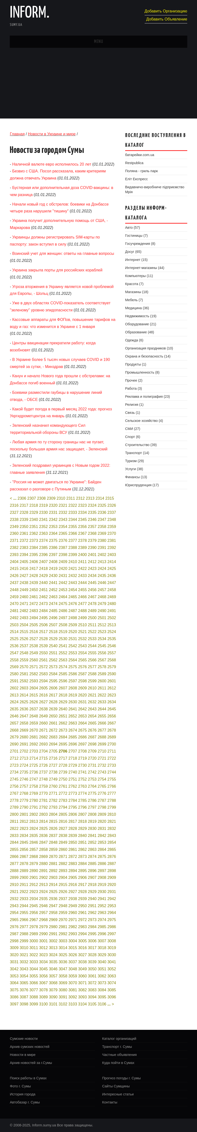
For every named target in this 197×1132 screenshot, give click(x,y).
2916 (72, 885)
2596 (63, 681)
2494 (33, 618)
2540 (53, 646)
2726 (43, 765)
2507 (53, 625)
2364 (53, 533)
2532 (82, 639)
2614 (24, 695)
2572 (43, 667)
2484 (43, 611)
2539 (43, 646)
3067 (43, 983)
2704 (43, 751)
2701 (14, 751)
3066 (33, 983)
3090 (53, 997)
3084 (102, 990)
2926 (63, 892)
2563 (63, 660)
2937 (63, 899)
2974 (102, 920)
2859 (53, 849)
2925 (53, 892)
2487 (72, 611)
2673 (63, 730)
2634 (111, 702)
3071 (82, 983)
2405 (24, 562)
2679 (14, 737)
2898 (111, 871)
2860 (63, 849)
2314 (99, 498)
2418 (43, 568)
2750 (63, 779)
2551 (53, 653)
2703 (33, 751)
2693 (43, 744)
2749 (53, 779)
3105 (92, 1004)
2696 (72, 744)
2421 (72, 568)
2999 (24, 941)
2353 (53, 527)
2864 (102, 849)
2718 (72, 758)
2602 (14, 688)
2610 (92, 688)
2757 (24, 786)
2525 (14, 639)
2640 (63, 709)
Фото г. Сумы (20, 1086)
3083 (92, 990)
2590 (111, 674)
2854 (111, 842)
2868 (33, 856)
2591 (14, 681)
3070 (72, 983)
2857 (33, 849)
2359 (111, 527)
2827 (63, 828)
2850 (72, 842)
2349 (14, 527)
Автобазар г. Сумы (25, 1102)
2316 (14, 505)
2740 (72, 772)
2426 (14, 576)
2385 (43, 548)
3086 (14, 997)
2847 (43, 842)
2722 (111, 758)
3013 (53, 948)
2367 (82, 533)
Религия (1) (134, 405)
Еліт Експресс (136, 179)
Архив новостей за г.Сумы (31, 1063)
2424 (102, 568)
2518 (53, 632)
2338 (14, 519)
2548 (24, 653)
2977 (24, 927)
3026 (72, 955)
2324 (92, 505)
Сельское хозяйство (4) (144, 421)
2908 (102, 877)
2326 (111, 505)
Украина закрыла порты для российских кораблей (57, 270)
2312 (80, 498)
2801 (24, 814)
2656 (111, 716)
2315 (109, 498)
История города (22, 1094)
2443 (72, 583)
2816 (63, 821)
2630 (72, 702)
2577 (92, 667)
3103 (72, 1004)
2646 (14, 716)
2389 (82, 548)
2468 (102, 597)
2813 (33, 821)
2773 (72, 793)
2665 (92, 723)
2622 (102, 695)
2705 (53, 751)
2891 (43, 871)
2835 (33, 836)
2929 (92, 892)
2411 (82, 562)
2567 (102, 660)
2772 (63, 793)
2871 (63, 856)
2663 (72, 723)
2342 (53, 519)
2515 (24, 632)
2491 (111, 611)
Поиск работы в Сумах (28, 1078)
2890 (33, 871)
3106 (102, 1004)
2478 (92, 604)
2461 (33, 597)
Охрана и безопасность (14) (147, 356)
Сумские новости (24, 1039)
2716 (53, 758)
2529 (53, 639)
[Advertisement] (98, 84)
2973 (92, 920)
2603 (24, 688)
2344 (72, 519)
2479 (102, 604)
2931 (111, 892)
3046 (53, 969)
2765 (102, 786)
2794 (63, 807)
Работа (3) (133, 388)
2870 (53, 856)
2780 (33, 800)
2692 (33, 744)
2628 (53, 702)
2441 (53, 583)
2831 (102, 828)
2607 (63, 688)
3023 (43, 955)
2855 (14, 849)
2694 (53, 744)
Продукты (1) (135, 364)
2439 (33, 583)
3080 (63, 990)
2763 (82, 786)
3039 (92, 962)
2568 (111, 660)
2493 (24, 618)
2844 (14, 842)
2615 (33, 695)
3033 (33, 962)
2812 (24, 821)
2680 (24, 737)
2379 (92, 540)
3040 (102, 962)
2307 (31, 498)
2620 (82, 695)
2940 (92, 899)
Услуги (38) (134, 469)
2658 (24, 723)
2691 (24, 744)
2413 (102, 562)
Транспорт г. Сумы (117, 1047)
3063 (111, 976)
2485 (53, 611)
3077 (33, 990)
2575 (72, 667)
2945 (33, 906)
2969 (53, 920)
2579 (111, 667)
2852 (92, 842)
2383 (24, 548)
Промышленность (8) (142, 372)
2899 (14, 877)
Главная (17, 134)
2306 (22, 498)
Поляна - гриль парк (141, 171)
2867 (24, 856)
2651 (63, 716)
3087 (24, 997)
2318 (33, 505)
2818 (82, 821)
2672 (53, 730)
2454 (72, 590)
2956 (33, 913)
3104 (82, 1004)
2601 (111, 681)
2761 (63, 786)
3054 (24, 976)
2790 (24, 807)
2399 (72, 555)
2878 (24, 864)
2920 (111, 885)
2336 (102, 512)
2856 (24, 849)
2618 (63, 695)
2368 (92, 533)
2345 (82, 519)
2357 (92, 527)
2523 (102, 632)
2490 (102, 611)
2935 (43, 899)
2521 (82, 632)
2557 (111, 653)
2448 (14, 590)
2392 (111, 548)
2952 (102, 906)
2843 (111, 836)
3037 (72, 962)
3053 (14, 976)
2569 (14, 667)
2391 (102, 548)
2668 (14, 730)
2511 (92, 625)
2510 (82, 625)
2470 (14, 604)
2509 (72, 625)
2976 (14, 927)
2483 (33, 611)
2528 (43, 639)
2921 (14, 892)
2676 (92, 730)
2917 (82, 885)
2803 (43, 814)
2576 (82, 667)
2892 (53, 871)
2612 (111, 688)
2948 (63, 906)
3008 (111, 941)
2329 (33, 512)
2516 (33, 632)
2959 (63, 913)
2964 (111, 913)
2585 (63, 674)
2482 (24, 611)
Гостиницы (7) (136, 236)
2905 (72, 877)
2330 (43, 512)
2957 (43, 913)
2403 (111, 555)
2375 (53, 540)
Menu (98, 42)
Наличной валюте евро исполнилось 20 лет (51, 164)
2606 (53, 688)
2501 (102, 618)
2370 (111, 533)
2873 (82, 856)
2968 (43, 920)
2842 (102, 836)
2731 (92, 765)
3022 (33, 955)
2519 (63, 632)
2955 (24, 913)
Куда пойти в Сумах (118, 1063)
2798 (102, 807)
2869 (43, 856)
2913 (43, 885)
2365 (63, 533)
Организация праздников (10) (149, 348)
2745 (14, 779)
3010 (24, 948)
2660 (43, 723)
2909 (111, 877)
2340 (33, 519)
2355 (72, 527)
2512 (102, 625)
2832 (111, 828)
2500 (92, 618)
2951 (92, 906)
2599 (92, 681)
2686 (82, 737)
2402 (102, 555)
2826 (53, 828)
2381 (111, 540)
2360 (14, 533)
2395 (33, 555)
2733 (111, 765)
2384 (33, 548)
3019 (111, 948)
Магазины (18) (136, 292)
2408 (53, 562)
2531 (72, 639)
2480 (111, 604)
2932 (14, 899)
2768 (24, 793)
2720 (92, 758)
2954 (14, 913)
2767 (14, 793)
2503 (14, 625)
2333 (72, 512)
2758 (33, 786)
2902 (43, 877)
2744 (111, 772)
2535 (111, 639)
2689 (111, 737)
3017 (92, 948)
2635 (14, 709)
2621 (92, 695)
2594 (43, 681)
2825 (43, 828)
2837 (53, 836)
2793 (53, 807)
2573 (53, 667)
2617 (53, 695)
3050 (92, 969)
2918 (92, 885)
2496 (53, 618)
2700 (111, 744)
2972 (82, 920)
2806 (72, 814)
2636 (24, 709)
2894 (72, 871)
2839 (72, 836)
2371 (14, 540)
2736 (33, 772)
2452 (53, 590)
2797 (92, 807)
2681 (33, 737)
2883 (72, 864)
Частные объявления (119, 1055)
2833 (14, 836)
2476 (72, 604)
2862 (82, 849)
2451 (43, 590)
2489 (92, 611)
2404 (14, 562)
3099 (33, 1004)
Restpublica (134, 163)
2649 (43, 716)
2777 (111, 793)
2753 (92, 779)
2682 (43, 737)
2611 (102, 688)
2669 (24, 730)
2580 (14, 674)
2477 (82, 604)
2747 (33, 779)
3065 (24, 983)
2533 (92, 639)
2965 (14, 920)
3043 (24, 969)
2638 (43, 709)
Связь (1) (132, 413)
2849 (63, 842)
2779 (24, 800)
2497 (63, 618)
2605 (43, 688)
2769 (33, 793)
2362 (33, 533)
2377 (72, 540)
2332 (63, 512)
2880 (43, 864)
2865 (111, 849)
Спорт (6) (132, 437)
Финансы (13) (136, 477)
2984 (92, 927)
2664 (82, 723)
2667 (111, 723)
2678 (111, 730)
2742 (92, 772)
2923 (33, 892)
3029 (102, 955)
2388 (72, 548)
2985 (102, 927)
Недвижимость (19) (141, 316)
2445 (92, 583)
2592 (24, 681)
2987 (14, 934)
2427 (24, 576)
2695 (63, 744)
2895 (82, 871)
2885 (92, 864)
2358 (102, 527)
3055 (33, 976)
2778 (14, 800)
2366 (72, 533)
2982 (72, 927)
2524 (111, 632)
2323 (82, 505)
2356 (82, 527)
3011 (33, 948)
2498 (72, 618)
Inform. (29, 13)
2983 (82, 927)
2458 (111, 590)
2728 (63, 765)
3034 (43, 962)
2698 (92, 744)
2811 (14, 821)
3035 (53, 962)
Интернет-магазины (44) (144, 268)
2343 (63, 519)
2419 (53, 568)
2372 (24, 540)
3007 (102, 941)
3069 (63, 983)
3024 (53, 955)
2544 (92, 646)
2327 (14, 512)
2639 (53, 709)
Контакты (109, 1102)
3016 (82, 948)
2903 (53, 877)
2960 (72, 913)
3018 (102, 948)
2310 (60, 498)
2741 (82, 772)
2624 (14, 702)
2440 (43, 583)
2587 (82, 674)
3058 (63, 976)
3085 (111, 990)
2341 (43, 519)
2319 (43, 505)
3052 (111, 969)
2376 (63, 540)
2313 (90, 498)
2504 (24, 625)
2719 (82, 758)
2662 (63, 723)
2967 (33, 920)
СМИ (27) (132, 429)
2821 (111, 821)
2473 (43, 604)
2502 (111, 618)
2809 (102, 814)
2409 (63, 562)
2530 (63, 639)
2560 (33, 660)
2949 (72, 906)
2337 (111, 512)
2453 (63, 590)
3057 (53, 976)
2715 (43, 758)
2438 (24, 583)
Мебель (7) (134, 300)
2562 (53, 660)
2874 (92, 856)
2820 (102, 821)
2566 (92, 660)
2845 (24, 842)
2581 (24, 674)
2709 (92, 751)
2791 (33, 807)
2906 (82, 877)
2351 (33, 527)
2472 (33, 604)
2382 (14, 548)
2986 (111, 927)
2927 (72, 892)
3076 (24, 990)
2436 (111, 576)
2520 (72, 632)
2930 (102, 892)
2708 (82, 751)
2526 (24, 639)
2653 (82, 716)
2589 (102, 674)
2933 (24, 899)
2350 (24, 527)
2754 (102, 779)
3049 (82, 969)
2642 (82, 709)
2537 (24, 646)
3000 (33, 941)
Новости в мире (22, 1055)
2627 (43, 702)
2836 (43, 836)
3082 (82, 990)
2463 (53, 597)
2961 (82, 913)
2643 (92, 709)
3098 (24, 1004)
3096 (111, 997)
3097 (14, 1004)
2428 (33, 576)
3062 (102, 976)
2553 (72, 653)
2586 (72, 674)
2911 (24, 885)
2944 (24, 906)
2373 (33, 540)
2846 (33, 842)
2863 (92, 849)
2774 (82, 793)
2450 (33, 590)
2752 (82, 779)
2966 (24, 920)
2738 (53, 772)
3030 (111, 955)
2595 (53, 681)
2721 (102, 758)
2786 (92, 800)
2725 (33, 765)
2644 (102, 709)
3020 (14, 955)
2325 (102, 505)
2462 (43, 597)
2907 (92, 877)
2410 (72, 562)
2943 (14, 906)
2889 (24, 871)
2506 (43, 625)
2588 (92, 674)
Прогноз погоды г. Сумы (121, 1078)
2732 (102, 765)
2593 (33, 681)
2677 (102, 730)
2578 (102, 667)
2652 (72, 716)
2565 (82, 660)
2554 (82, 653)
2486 (63, 611)
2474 (53, 604)
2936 (53, 899)
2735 (24, 772)
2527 (33, 639)
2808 (92, 814)
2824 (33, 828)
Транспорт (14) (137, 453)
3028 (92, 955)
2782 (53, 800)
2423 (92, 568)
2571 (33, 667)
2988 (24, 934)
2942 (111, 899)
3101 (53, 1004)
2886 (102, 864)
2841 (92, 836)
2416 (24, 568)
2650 (53, 716)
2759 (43, 786)
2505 (33, 625)
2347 (102, 519)
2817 (72, 821)
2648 (33, 716)
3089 (43, 997)
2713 (24, 758)
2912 (33, 885)
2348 (111, 519)
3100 (43, 1004)
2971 (72, 920)
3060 (82, 976)
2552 (63, 653)
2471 (24, 604)
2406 (33, 562)
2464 (63, 597)
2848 (53, 842)
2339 (24, 519)
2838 (63, 836)
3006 (92, 941)
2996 (102, 934)
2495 (43, 618)
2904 (63, 877)
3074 (111, 983)
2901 (33, 877)
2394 (24, 555)
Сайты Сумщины (116, 1086)
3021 (24, 955)
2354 (63, 527)
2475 (63, 604)
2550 (43, 653)
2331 (53, 512)
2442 (63, 583)
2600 (102, 681)
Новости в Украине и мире (52, 134)
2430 (53, 576)
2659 (33, 723)
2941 (102, 899)
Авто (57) (132, 227)
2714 (33, 758)
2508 (63, 625)
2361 (24, 533)
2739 (63, 772)
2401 (92, 555)
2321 (63, 505)
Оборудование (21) (140, 324)
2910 (14, 885)
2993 (72, 934)
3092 (72, 997)
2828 (72, 828)
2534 (102, 639)
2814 (43, 821)
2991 (53, 934)
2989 (33, 934)
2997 (111, 934)
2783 (63, 800)
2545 (102, 646)
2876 (111, 856)
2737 (43, 772)
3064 (14, 983)
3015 (72, 948)
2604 (33, 688)
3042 (14, 969)
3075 (14, 990)
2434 (92, 576)
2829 (82, 828)
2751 (72, 779)
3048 (72, 969)
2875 (102, 856)
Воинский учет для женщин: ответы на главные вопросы (63, 253)
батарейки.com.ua (139, 155)
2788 (111, 800)
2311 (70, 498)
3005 (82, 941)
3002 (53, 941)
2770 (43, 793)
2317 (24, 505)
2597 (72, 681)
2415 (14, 568)
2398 (63, 555)
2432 (72, 576)
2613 (14, 695)
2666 (102, 723)
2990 (43, 934)
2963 (102, 913)
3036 (63, 962)
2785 (82, 800)
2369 (102, 533)
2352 (43, 527)
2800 (14, 814)
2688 (102, 737)
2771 (53, 793)
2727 (53, 765)
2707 (72, 751)
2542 (72, 646)
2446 (102, 583)
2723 (14, 765)
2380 (102, 540)
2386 (53, 548)
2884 (82, 864)
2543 (82, 646)
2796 (82, 807)
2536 (14, 646)
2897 (102, 871)
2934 (33, 899)
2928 (82, 892)
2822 (14, 828)
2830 (92, 828)
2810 (111, 814)
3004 (72, 941)
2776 (102, 793)
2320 (53, 505)
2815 (53, 821)
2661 (53, 723)
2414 (111, 562)
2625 (24, 702)
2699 (102, 744)
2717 (63, 758)
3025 (63, 955)
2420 (63, 568)
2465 (72, 597)
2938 (72, 899)
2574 (63, 667)
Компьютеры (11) (139, 276)
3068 (53, 983)
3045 (43, 969)
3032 (24, 962)
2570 (24, 667)
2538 (33, 646)
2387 (63, 548)
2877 (14, 864)
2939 (82, 899)
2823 (24, 828)
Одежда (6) (134, 340)
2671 (43, 730)
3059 (72, 976)
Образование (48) (139, 332)
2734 (14, 772)
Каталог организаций (119, 1039)
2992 (63, 934)
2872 (72, 856)
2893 (63, 871)
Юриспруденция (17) (142, 485)
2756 (14, 786)
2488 (82, 611)
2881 (53, 864)
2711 (111, 751)
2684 (63, 737)
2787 (102, 800)
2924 (43, 892)
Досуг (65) (133, 252)
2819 (92, 821)
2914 (53, 885)
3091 (63, 997)
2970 (63, 920)
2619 (72, 695)
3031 (14, 962)
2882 (63, 864)
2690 (14, 744)
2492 (14, 618)
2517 (43, 632)
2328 (24, 512)
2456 (92, 590)
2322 (72, 505)
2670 (33, 730)
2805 (63, 814)
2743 (102, 772)
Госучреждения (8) (140, 244)
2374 (43, 540)
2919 (102, 885)
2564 (72, 660)
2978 (33, 927)
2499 (82, 618)
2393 (14, 555)
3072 (92, 983)
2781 (43, 800)
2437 (14, 583)
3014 (63, 948)
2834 (24, 836)
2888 (14, 871)
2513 (111, 625)
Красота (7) (134, 284)
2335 (92, 512)
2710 (102, 751)
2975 (111, 920)
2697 (82, 744)
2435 (102, 576)
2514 (14, 632)
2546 (111, 646)
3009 (14, 948)
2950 (82, 906)
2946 (43, 906)
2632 (92, 702)
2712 (14, 758)
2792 (43, 807)
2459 (14, 597)
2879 (33, 864)
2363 (43, 533)
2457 (102, 590)
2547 (14, 653)
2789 (14, 807)
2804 (53, 814)
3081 (72, 990)
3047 (63, 969)
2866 (14, 856)
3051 (102, 969)
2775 (92, 793)
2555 (92, 653)
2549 (33, 653)
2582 (33, 674)
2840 (82, 836)
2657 (14, 723)
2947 (53, 906)
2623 (111, 695)
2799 (111, 807)
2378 (82, 540)
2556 (102, 653)
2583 (43, 674)
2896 (92, 871)
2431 (63, 576)
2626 (33, 702)
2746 (24, 779)
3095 (102, 997)
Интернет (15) (136, 260)
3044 (33, 969)
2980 (53, 927)
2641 (72, 709)
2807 (82, 814)
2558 (14, 660)
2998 (14, 941)
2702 (24, 751)
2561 (43, 660)
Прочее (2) (133, 380)
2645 (111, 709)
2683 (53, 737)
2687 (92, 737)
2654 (92, 716)
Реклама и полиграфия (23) (147, 396)
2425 (111, 568)
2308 (41, 498)
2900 (24, 877)
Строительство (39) (141, 445)
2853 (102, 842)
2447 (111, 583)
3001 (43, 941)
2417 (33, 568)
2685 (72, 737)
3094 (92, 997)
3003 (63, 941)
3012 (43, 948)
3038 (82, 962)
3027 (82, 955)
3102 (63, 1004)
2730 (82, 765)
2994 (82, 934)
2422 (82, 568)
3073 (102, 983)
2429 (43, 576)
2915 (63, 885)
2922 (24, 892)
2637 (33, 709)
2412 (92, 562)
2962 (92, 913)
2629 (63, 702)
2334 (82, 512)
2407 (43, 562)
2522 (92, 632)
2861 (72, 849)
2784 (72, 800)
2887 (111, 864)
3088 (33, 997)
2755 (111, 779)
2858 (43, 849)
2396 (43, 555)
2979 (43, 927)
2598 (82, 681)
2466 (82, 597)
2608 (72, 688)
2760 (53, 786)
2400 (82, 555)
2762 (72, 786)
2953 (111, 906)
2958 (53, 913)
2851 (82, 842)
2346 (92, 519)
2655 (102, 716)
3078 (43, 990)
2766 (111, 786)
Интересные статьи (118, 1094)
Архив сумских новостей (29, 1047)
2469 (111, 597)
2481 (14, 611)
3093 (82, 997)
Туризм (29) (134, 461)
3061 (92, 976)
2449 (24, 590)
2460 (24, 597)
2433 (82, 576)
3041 (111, 962)
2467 (92, 597)
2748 (43, 779)
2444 (82, 583)
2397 (53, 555)
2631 (82, 702)
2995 (92, 934)
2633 (102, 702)
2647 (24, 716)
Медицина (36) (137, 308)
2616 (43, 695)
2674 (72, 730)
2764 (92, 786)
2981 (63, 927)
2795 (72, 807)
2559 (24, 660)
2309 (51, 498)
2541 (63, 646)
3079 (53, 990)
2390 (92, 548)
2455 (82, 590)
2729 (72, 765)
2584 (53, 674)
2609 (82, 688)
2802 (33, 814)
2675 (82, 730)
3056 (43, 976)
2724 (24, 765)
